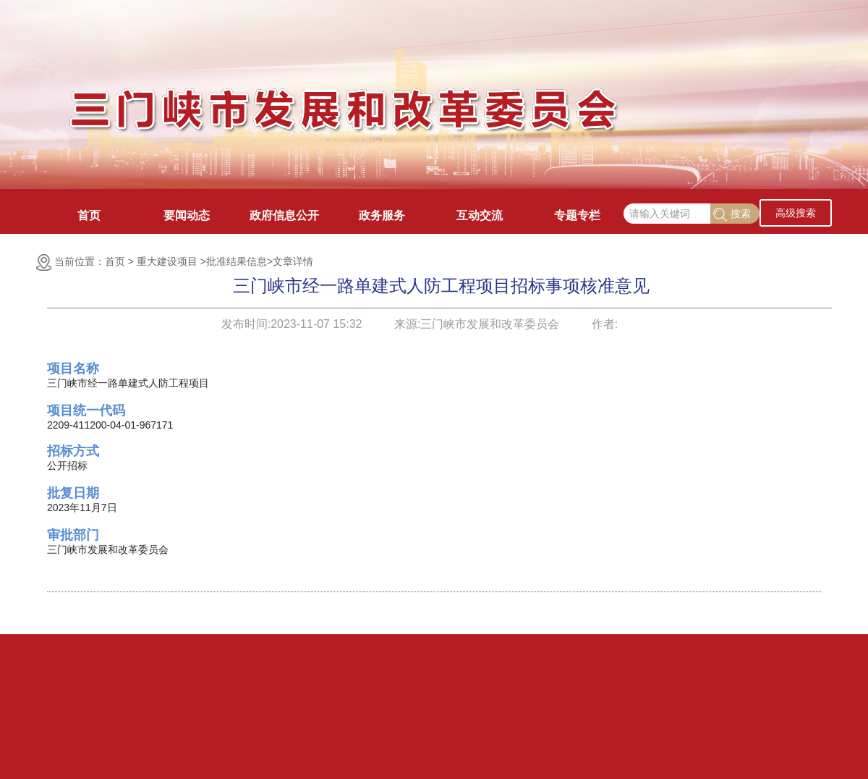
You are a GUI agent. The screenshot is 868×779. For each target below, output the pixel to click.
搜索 (732, 215)
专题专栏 (577, 215)
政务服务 (382, 215)
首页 (89, 215)
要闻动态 (186, 215)
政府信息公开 (284, 215)
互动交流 (479, 215)
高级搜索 (795, 213)
